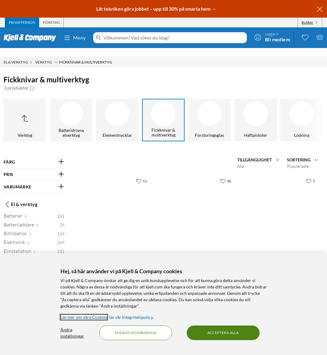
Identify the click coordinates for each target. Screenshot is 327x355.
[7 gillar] (310, 172)
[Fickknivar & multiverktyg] (163, 111)
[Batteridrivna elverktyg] (71, 112)
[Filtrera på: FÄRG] (34, 153)
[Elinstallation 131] (34, 244)
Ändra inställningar (72, 333)
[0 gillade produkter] (305, 37)
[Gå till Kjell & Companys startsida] (32, 37)
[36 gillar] (225, 172)
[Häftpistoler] (256, 112)
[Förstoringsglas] (209, 112)
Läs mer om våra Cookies (83, 317)
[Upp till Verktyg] (25, 112)
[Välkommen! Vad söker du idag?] (174, 37)
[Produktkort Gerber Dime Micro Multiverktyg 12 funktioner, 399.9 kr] (197, 202)
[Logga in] (272, 37)
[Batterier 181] (34, 208)
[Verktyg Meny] (56, 54)
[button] (32, 79)
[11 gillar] (141, 172)
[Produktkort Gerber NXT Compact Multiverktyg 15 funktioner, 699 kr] (281, 202)
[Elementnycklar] (117, 112)
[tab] (22, 22)
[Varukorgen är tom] (319, 37)
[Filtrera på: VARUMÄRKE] (34, 178)
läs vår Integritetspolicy (131, 317)
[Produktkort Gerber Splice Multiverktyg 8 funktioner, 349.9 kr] (113, 202)
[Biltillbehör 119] (34, 226)
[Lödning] (302, 112)
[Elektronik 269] (34, 235)
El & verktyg (20, 195)
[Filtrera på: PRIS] (34, 166)
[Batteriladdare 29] (34, 217)
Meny (74, 37)
